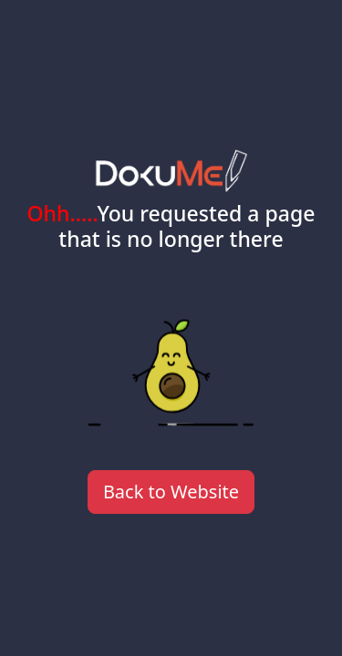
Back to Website (171, 491)
